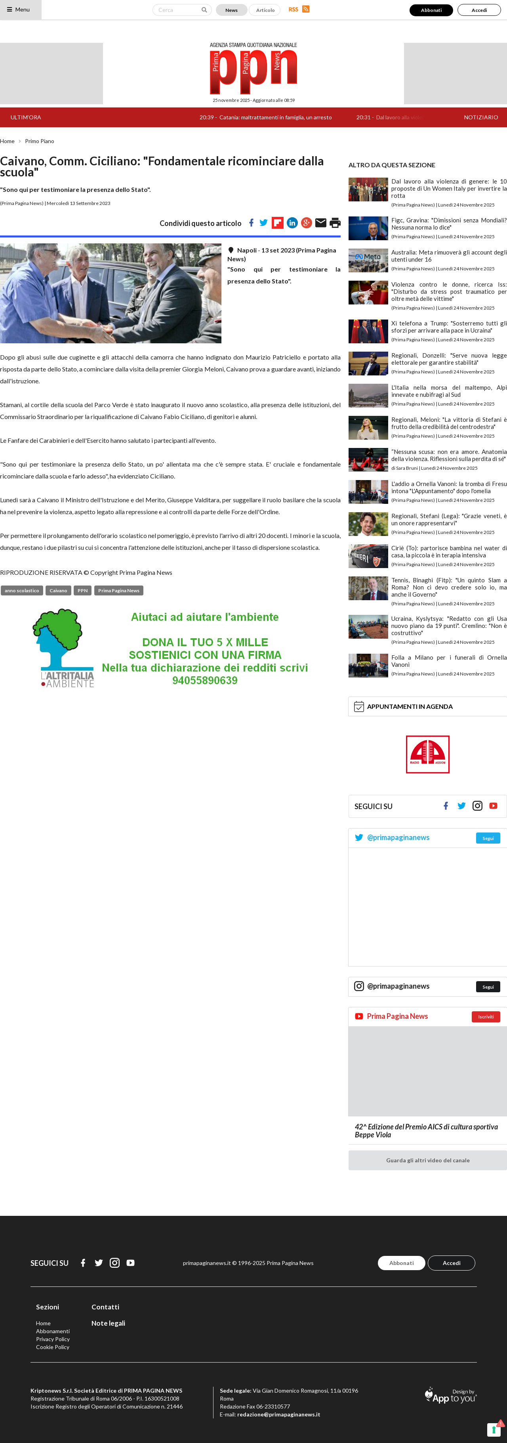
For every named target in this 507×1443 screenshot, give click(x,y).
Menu (18, 9)
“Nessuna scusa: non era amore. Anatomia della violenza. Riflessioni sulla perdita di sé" (449, 455)
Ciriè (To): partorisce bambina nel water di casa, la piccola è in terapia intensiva (449, 551)
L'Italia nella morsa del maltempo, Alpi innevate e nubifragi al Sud (449, 391)
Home (7, 141)
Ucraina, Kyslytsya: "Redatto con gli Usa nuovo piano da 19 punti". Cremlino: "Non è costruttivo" (449, 625)
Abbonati (431, 10)
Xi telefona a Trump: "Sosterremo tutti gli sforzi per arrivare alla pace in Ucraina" (449, 327)
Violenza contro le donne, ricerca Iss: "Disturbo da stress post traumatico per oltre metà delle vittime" (449, 291)
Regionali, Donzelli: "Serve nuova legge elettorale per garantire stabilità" (449, 359)
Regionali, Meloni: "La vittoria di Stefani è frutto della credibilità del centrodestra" (449, 423)
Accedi (479, 10)
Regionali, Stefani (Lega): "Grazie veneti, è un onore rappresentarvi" (449, 519)
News (231, 10)
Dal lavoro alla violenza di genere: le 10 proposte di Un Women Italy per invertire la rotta (449, 188)
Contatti (105, 1307)
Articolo (265, 10)
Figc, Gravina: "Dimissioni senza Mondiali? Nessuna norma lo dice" (449, 223)
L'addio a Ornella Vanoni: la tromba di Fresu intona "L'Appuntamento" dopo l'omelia (449, 487)
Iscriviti (486, 1016)
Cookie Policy (52, 1346)
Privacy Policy (53, 1339)
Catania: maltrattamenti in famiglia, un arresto (284, 117)
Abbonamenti (53, 1331)
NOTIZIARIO (481, 117)
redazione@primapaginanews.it (278, 1414)
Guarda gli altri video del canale (428, 1160)
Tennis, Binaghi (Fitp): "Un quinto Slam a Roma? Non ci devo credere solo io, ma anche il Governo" (449, 587)
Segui (488, 838)
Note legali (108, 1323)
